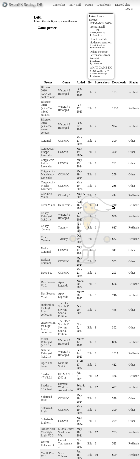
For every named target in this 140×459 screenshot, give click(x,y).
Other (132, 140)
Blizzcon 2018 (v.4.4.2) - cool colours (48, 92)
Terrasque (97, 63)
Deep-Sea (46, 272)
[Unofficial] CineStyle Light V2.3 (48, 432)
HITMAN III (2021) (65, 376)
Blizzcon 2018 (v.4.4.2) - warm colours (46, 126)
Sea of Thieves (62, 455)
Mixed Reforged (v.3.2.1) (46, 342)
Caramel (46, 140)
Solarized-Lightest (47, 421)
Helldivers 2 (65, 205)
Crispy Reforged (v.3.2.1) (46, 216)
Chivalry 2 (64, 195)
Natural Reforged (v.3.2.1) (46, 353)
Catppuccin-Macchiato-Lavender (48, 174)
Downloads (104, 4)
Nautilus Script (63, 364)
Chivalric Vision (46, 195)
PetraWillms (99, 47)
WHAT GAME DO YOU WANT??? (101, 69)
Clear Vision (48, 205)
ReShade (134, 92)
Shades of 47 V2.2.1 (46, 376)
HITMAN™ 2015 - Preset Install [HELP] (101, 26)
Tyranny (63, 227)
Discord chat (122, 4)
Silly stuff (75, 4)
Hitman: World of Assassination (66, 387)
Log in (129, 8)
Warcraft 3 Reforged (64, 92)
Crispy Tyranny (46, 227)
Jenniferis (97, 35)
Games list (59, 4)
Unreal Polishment (47, 443)
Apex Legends (63, 284)
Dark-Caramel (46, 250)
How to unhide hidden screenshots (101, 41)
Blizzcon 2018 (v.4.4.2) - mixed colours (46, 108)
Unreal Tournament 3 (65, 443)
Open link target (47, 364)
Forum (89, 4)
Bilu (90, 92)
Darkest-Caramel (46, 261)
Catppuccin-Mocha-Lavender (48, 186)
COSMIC (63, 140)
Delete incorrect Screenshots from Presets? (100, 55)
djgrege (96, 76)
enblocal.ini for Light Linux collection (48, 309)
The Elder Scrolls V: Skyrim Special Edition (64, 310)
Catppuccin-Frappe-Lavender (48, 152)
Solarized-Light (47, 409)
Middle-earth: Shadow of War (66, 432)
